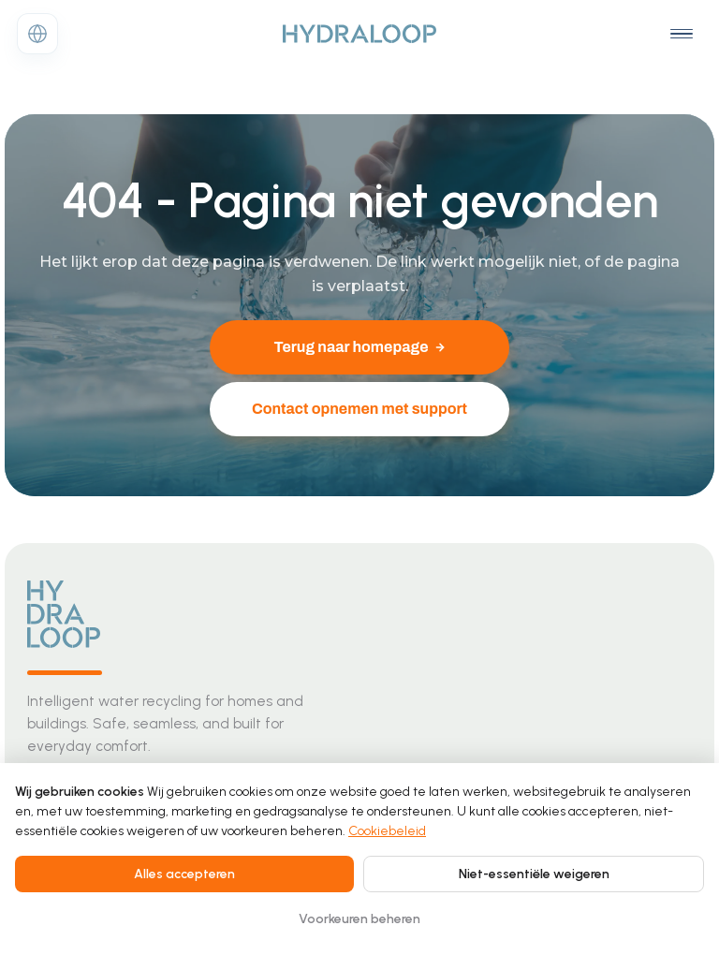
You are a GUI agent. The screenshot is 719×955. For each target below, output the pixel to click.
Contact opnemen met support (359, 409)
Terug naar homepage (359, 347)
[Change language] (37, 33)
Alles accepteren (184, 874)
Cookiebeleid (387, 831)
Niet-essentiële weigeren (534, 874)
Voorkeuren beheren (359, 919)
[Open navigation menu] (681, 33)
